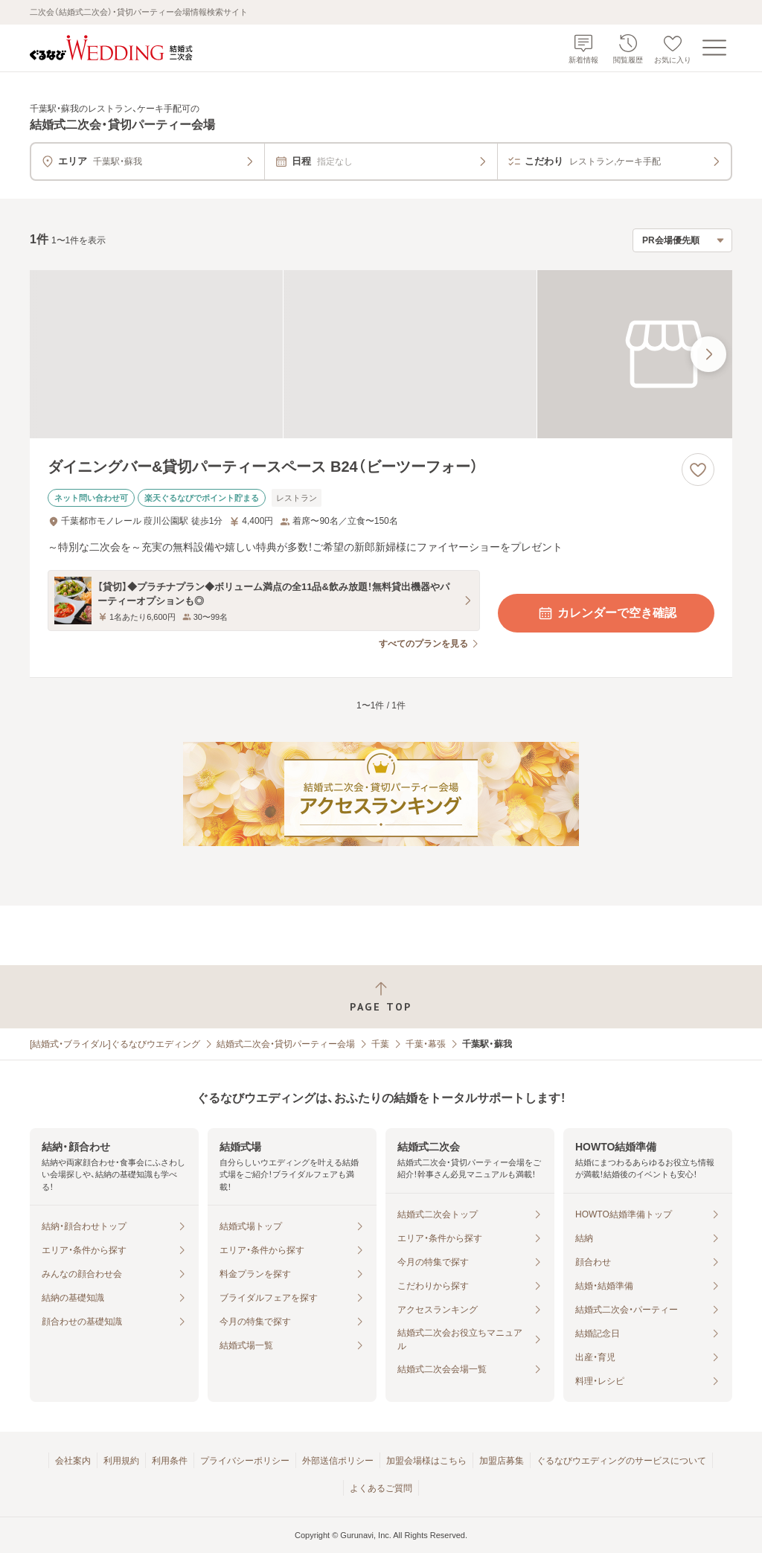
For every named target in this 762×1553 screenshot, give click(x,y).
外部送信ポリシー (338, 1461)
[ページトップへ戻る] (381, 996)
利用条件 (170, 1461)
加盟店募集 (501, 1461)
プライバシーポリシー (244, 1461)
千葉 (380, 1044)
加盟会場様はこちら (426, 1461)
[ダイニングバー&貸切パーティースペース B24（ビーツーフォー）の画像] (381, 354)
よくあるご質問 (381, 1488)
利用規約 (121, 1461)
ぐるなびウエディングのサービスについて (621, 1461)
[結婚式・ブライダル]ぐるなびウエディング (115, 1044)
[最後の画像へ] (708, 354)
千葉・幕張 (426, 1044)
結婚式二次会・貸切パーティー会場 (286, 1044)
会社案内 (73, 1461)
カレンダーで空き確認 (606, 613)
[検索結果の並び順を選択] (682, 240)
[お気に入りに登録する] (698, 469)
